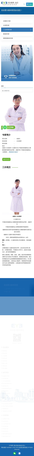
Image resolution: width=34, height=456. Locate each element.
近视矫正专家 (6, 21)
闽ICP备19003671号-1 (19, 445)
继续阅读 (17, 152)
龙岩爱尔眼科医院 (23, 447)
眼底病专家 (6, 33)
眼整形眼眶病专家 (8, 38)
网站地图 (3, 447)
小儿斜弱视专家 (7, 29)
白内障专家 (6, 25)
